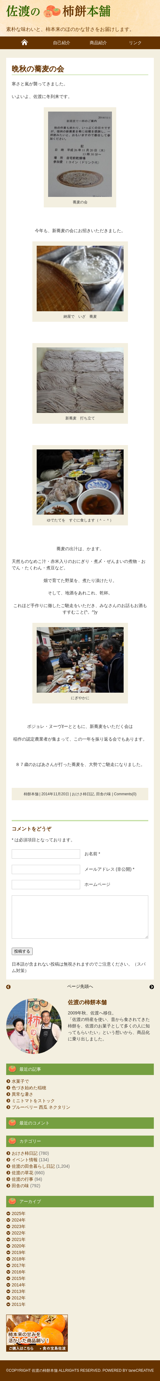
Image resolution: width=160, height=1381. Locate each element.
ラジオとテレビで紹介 (152, 987)
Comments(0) (125, 794)
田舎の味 (103, 794)
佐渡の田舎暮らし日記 (33, 1166)
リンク (135, 42)
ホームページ (95, 884)
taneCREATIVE (141, 1370)
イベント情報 (25, 1159)
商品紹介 (98, 42)
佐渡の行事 (22, 1179)
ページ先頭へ (80, 986)
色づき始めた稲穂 (29, 1087)
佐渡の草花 (22, 1172)
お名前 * (90, 853)
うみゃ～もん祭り (8, 987)
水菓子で (20, 1081)
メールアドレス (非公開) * (107, 869)
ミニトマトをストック (33, 1100)
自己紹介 (61, 42)
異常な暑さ (22, 1094)
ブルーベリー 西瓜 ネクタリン (41, 1107)
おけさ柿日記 (83, 794)
